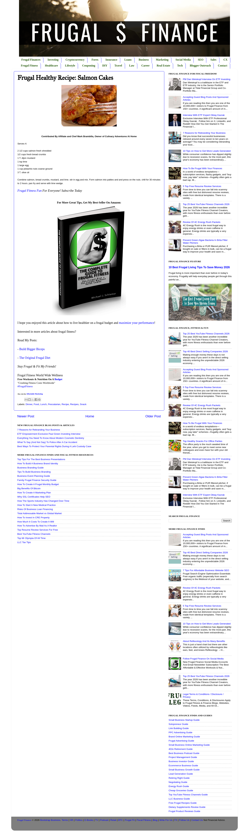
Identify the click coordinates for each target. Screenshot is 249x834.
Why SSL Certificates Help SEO (33, 496)
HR (71, 820)
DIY (104, 65)
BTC (120, 820)
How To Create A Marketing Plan (34, 492)
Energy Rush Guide (179, 786)
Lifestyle (70, 65)
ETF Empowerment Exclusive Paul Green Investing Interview (48, 434)
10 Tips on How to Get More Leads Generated (206, 151)
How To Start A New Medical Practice (36, 505)
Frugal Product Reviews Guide (184, 811)
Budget (58, 379)
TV (96, 820)
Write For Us (165, 820)
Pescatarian (54, 404)
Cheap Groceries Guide (181, 790)
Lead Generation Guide (181, 774)
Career (145, 65)
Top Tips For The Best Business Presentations (41, 459)
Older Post (153, 416)
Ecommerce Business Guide (183, 765)
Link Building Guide (179, 728)
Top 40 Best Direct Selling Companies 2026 (205, 351)
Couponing (88, 65)
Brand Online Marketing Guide (184, 736)
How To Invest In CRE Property (33, 517)
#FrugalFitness (25, 386)
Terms (65, 820)
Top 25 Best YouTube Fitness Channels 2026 (206, 204)
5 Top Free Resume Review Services (202, 186)
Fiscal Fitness (144, 820)
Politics (78, 820)
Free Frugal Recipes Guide (183, 803)
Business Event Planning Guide (33, 476)
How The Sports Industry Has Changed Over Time (43, 501)
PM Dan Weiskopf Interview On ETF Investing (206, 79)
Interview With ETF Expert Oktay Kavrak (204, 115)
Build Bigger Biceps (32, 349)
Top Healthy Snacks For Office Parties (202, 441)
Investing (53, 59)
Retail (113, 820)
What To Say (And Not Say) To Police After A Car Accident (47, 442)
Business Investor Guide (181, 761)
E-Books (88, 820)
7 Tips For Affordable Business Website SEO (206, 570)
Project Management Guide (183, 757)
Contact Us (197, 820)
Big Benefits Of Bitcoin (28, 488)
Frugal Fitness (29, 65)
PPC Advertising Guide (180, 732)
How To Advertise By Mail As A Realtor (37, 525)
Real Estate (163, 65)
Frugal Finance (24, 820)
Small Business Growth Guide (184, 769)
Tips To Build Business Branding (34, 472)
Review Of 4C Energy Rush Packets (201, 222)
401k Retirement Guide (181, 749)
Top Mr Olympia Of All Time (31, 538)
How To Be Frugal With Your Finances (202, 168)
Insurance (111, 59)
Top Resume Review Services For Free (37, 530)
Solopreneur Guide (178, 724)
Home (89, 416)
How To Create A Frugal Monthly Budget (38, 484)
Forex (95, 59)
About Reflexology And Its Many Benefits (204, 641)
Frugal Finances (31, 59)
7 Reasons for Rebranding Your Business (38, 429)
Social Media (183, 59)
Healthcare (51, 65)
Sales (213, 59)
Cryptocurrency (75, 59)
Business (144, 59)
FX (175, 820)
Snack (83, 404)
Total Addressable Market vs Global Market (39, 513)
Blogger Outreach (200, 65)
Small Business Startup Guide (184, 720)
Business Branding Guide (30, 467)
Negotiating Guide (178, 782)
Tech (180, 65)
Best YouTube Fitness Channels (33, 534)
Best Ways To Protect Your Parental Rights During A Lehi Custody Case (54, 446)
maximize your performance (136, 323)
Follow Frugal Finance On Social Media (203, 658)
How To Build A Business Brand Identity (37, 463)
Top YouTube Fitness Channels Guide (188, 794)
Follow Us (184, 820)
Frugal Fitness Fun (29, 190)
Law (131, 65)
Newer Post (25, 416)
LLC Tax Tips (24, 542)
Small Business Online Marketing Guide (189, 745)
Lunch (43, 404)
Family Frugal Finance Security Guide (36, 480)
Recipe (65, 404)
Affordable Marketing (34, 394)
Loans (128, 59)
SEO (200, 59)
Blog (155, 820)
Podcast (104, 820)
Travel (118, 65)
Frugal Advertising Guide (181, 740)
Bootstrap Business (50, 820)
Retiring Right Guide (179, 778)
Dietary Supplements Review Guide (187, 807)
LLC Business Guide (179, 798)
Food (36, 404)
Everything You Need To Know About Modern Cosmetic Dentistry (50, 438)
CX (225, 59)
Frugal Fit (130, 820)
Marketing (162, 59)
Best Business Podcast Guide (184, 753)
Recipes (74, 404)
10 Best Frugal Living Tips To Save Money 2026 (199, 267)
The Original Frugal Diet (34, 358)
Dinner (29, 404)
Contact (222, 65)
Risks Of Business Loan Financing (35, 509)
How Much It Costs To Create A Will (35, 521)
